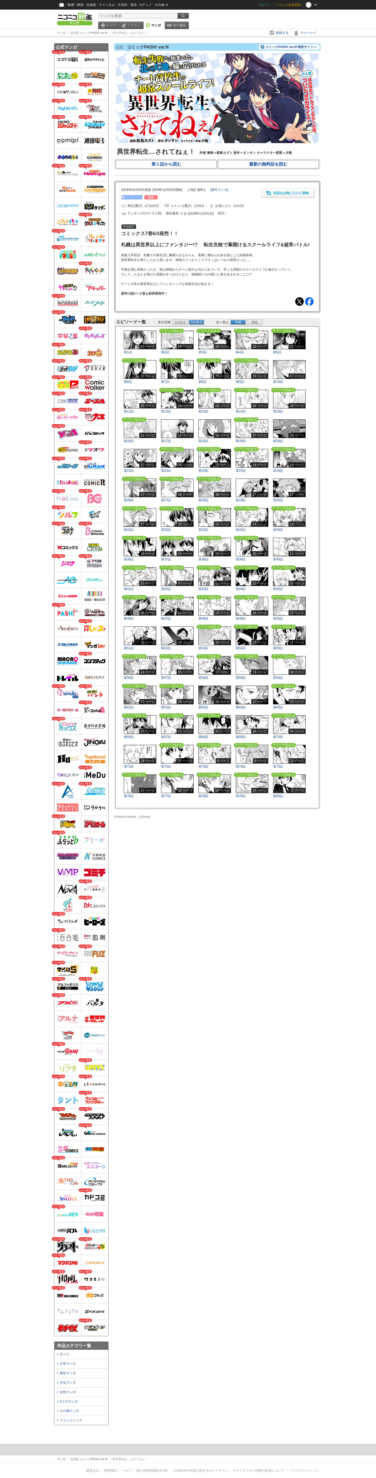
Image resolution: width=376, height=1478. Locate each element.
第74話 (241, 766)
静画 (80, 5)
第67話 (166, 737)
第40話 (278, 559)
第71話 (129, 766)
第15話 (278, 411)
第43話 (203, 589)
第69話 (241, 737)
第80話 (278, 796)
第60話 (278, 678)
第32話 (166, 530)
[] (219, 190)
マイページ (308, 33)
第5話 (277, 352)
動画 (71, 5)
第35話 (278, 530)
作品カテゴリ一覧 (74, 1345)
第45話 (278, 589)
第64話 (241, 707)
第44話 (241, 589)
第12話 (166, 411)
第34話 (241, 530)
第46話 (129, 618)
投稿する (282, 33)
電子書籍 (179, 25)
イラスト (133, 25)
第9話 (240, 382)
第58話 (203, 678)
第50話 (278, 618)
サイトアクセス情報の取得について (258, 1470)
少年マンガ (68, 1363)
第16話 (129, 441)
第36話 (129, 559)
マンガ (156, 25)
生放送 (91, 5)
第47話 (166, 618)
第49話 (241, 618)
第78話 (203, 796)
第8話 (202, 382)
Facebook (309, 301)
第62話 (166, 707)
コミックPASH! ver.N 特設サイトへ (291, 47)
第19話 (241, 441)
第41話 (129, 589)
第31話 (129, 530)
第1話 (128, 352)
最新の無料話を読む (268, 164)
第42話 (166, 589)
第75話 (278, 766)
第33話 (203, 530)
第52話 (166, 648)
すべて (64, 1354)
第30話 (278, 500)
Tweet (299, 301)
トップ (110, 25)
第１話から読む (166, 164)
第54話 (241, 648)
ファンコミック (71, 1420)
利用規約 (110, 1470)
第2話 (165, 352)
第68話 (203, 737)
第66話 (129, 737)
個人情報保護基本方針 (152, 1470)
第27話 (166, 500)
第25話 (278, 470)
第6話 (128, 382)
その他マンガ (69, 1411)
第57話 (166, 678)
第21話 (129, 470)
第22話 (166, 470)
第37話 (166, 559)
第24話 (241, 470)
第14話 (241, 411)
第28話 (203, 500)
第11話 (129, 411)
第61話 (129, 707)
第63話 (203, 707)
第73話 (203, 766)
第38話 (203, 559)
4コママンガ (69, 1401)
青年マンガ (68, 1373)
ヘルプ (126, 1470)
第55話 (278, 648)
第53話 (203, 648)
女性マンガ (68, 1392)
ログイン (264, 5)
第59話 (241, 678)
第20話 (278, 441)
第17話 (166, 441)
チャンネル (107, 5)
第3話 (202, 352)
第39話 (241, 559)
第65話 (278, 707)
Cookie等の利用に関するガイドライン (200, 1470)
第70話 (278, 737)
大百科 (122, 5)
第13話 (203, 411)
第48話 (203, 618)
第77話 (166, 796)
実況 (133, 5)
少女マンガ (68, 1382)
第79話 (241, 796)
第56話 (129, 678)
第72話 (166, 766)
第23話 (203, 470)
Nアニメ (146, 5)
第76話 (129, 796)
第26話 (129, 500)
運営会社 (92, 1470)
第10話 (278, 382)
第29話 (241, 500)
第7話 (165, 382)
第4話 (240, 352)
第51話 (129, 648)
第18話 (203, 441)
